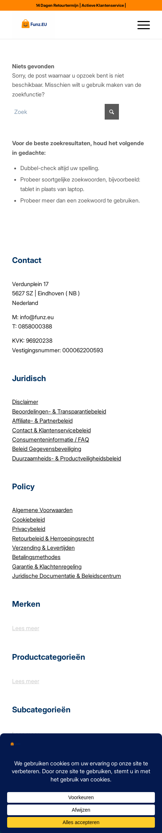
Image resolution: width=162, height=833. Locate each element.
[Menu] (140, 24)
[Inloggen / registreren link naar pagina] (109, 24)
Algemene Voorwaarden (42, 509)
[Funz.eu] (67, 24)
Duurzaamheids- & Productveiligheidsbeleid (66, 458)
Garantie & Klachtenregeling (47, 566)
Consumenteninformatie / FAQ (50, 439)
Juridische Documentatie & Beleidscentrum (66, 575)
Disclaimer (25, 401)
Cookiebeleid (28, 519)
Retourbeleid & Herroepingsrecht (53, 538)
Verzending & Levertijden (43, 547)
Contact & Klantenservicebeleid (51, 430)
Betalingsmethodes (36, 556)
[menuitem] (109, 24)
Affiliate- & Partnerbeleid (42, 420)
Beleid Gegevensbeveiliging (46, 448)
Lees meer (25, 628)
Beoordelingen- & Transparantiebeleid (59, 411)
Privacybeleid (28, 528)
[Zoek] (123, 24)
